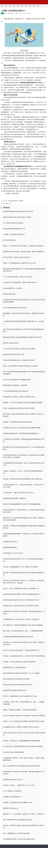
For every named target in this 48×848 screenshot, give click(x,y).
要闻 (2, 13)
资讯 (10, 6)
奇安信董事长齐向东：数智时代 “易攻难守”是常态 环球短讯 (21, 727)
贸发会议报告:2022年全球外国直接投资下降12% (18, 684)
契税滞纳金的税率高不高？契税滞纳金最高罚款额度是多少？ (21, 433)
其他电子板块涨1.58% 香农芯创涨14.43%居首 (17, 217)
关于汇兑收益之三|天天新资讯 (12, 791)
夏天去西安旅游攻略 (9, 240)
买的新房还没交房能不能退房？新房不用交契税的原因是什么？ (22, 594)
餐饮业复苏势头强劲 (9, 294)
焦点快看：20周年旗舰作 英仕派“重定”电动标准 (17, 422)
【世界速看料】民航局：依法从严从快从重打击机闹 (19, 839)
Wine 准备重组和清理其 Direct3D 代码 (14, 307)
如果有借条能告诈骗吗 (10, 547)
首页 (2, 6)
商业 (25, 6)
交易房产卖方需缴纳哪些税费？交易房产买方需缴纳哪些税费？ (22, 504)
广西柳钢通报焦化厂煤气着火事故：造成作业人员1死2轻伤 (21, 619)
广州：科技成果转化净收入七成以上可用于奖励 (17, 277)
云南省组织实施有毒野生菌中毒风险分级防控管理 (18, 636)
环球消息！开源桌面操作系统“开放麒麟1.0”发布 (17, 802)
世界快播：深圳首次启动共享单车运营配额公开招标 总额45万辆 (22, 479)
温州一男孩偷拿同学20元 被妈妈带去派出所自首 (17, 819)
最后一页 (8, 203)
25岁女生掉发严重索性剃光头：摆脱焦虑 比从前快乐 (19, 360)
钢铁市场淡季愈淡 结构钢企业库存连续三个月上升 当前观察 (21, 673)
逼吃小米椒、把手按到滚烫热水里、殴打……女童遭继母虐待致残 (23, 631)
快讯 (33, 6)
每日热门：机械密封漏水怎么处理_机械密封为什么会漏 (20, 696)
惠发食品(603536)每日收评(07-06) (13, 354)
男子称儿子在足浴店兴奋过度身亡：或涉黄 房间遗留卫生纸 (21, 650)
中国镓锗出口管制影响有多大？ (12, 797)
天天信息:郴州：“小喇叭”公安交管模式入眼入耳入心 (19, 492)
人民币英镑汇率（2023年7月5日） (13, 553)
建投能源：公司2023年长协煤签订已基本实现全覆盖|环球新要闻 (22, 402)
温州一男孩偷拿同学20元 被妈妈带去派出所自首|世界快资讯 (21, 766)
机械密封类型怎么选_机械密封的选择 (14, 667)
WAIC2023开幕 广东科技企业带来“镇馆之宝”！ (17, 257)
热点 (6, 6)
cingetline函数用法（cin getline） (13, 288)
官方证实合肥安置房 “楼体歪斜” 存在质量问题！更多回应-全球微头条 (24, 715)
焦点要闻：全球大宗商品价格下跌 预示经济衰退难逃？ (19, 661)
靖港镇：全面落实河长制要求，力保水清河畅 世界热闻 (19, 710)
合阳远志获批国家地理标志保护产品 (14, 228)
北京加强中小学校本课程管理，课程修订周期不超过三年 (20, 282)
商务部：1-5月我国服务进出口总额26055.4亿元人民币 (19, 263)
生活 (29, 6)
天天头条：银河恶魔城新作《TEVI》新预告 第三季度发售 (20, 567)
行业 (14, 6)
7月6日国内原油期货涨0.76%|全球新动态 (15, 391)
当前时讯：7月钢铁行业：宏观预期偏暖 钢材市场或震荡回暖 (21, 740)
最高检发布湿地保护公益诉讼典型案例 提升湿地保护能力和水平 (22, 337)
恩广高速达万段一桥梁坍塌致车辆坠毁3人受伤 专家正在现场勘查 (23, 625)
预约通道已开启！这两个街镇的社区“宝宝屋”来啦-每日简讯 (21, 605)
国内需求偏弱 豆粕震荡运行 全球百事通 (15, 385)
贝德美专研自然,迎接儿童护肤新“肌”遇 (14, 690)
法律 (37, 6)
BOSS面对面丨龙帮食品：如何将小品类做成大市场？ (19, 397)
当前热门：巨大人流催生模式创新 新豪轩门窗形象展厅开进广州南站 (24, 721)
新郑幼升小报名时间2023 (10, 343)
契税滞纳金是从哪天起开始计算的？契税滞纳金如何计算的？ (21, 600)
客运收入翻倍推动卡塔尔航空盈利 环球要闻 (16, 679)
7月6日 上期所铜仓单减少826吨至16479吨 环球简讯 (19, 408)
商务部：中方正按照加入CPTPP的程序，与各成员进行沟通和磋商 (23, 246)
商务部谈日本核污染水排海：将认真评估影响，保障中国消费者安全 (23, 251)
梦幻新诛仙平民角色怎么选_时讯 (13, 779)
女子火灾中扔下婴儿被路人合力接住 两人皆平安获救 (19, 348)
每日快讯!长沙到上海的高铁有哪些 (13, 752)
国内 (22, 6)
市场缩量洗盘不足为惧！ (10, 541)
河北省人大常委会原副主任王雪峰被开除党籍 (16, 379)
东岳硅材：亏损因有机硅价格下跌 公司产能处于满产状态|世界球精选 (24, 656)
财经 (18, 6)
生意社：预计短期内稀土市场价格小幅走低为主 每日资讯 (20, 366)
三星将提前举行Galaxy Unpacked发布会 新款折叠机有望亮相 (21, 427)
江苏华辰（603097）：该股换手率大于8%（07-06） (19, 785)
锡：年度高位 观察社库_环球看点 (15, 201)
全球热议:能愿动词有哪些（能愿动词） (15, 498)
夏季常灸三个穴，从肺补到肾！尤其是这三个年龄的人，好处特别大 (23, 814)
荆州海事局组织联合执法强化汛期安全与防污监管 (18, 211)
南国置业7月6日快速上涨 (10, 808)
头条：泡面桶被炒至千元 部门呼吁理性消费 (16, 833)
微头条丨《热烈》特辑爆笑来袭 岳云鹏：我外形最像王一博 (21, 588)
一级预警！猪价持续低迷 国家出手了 (14, 234)
